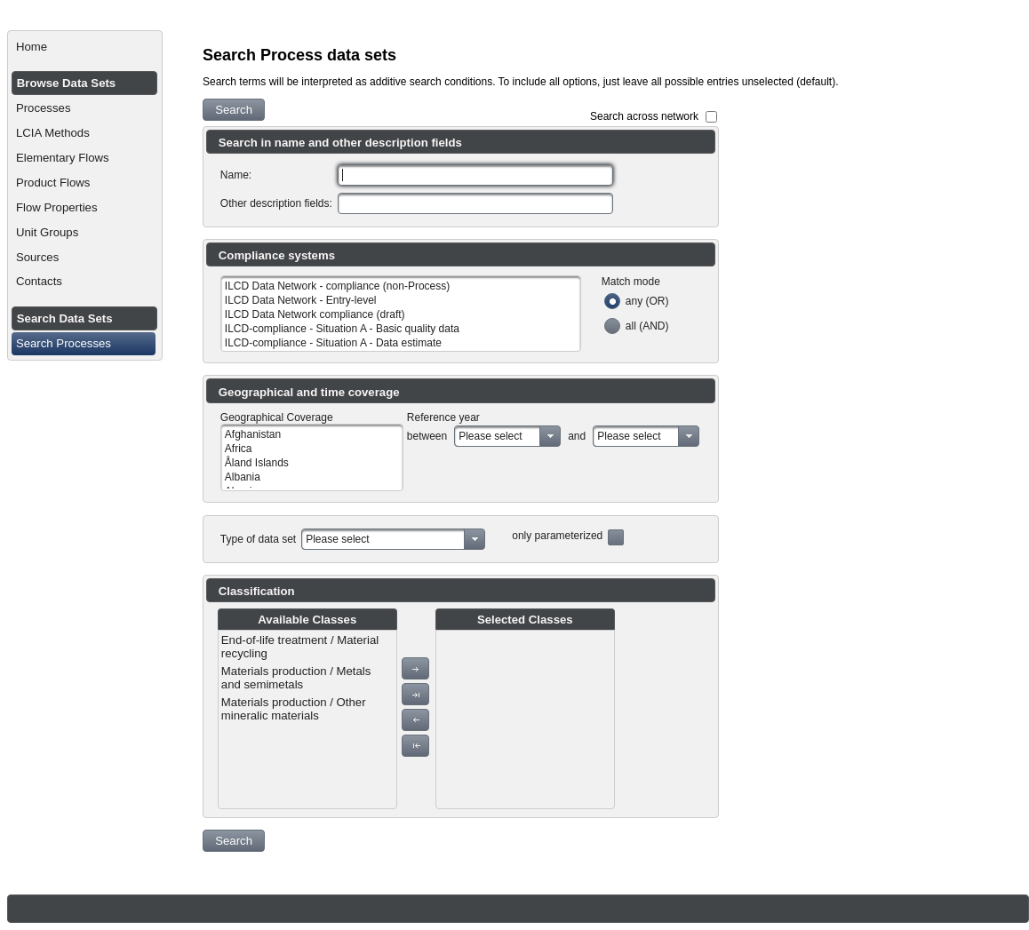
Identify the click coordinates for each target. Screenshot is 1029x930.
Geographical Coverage (276, 417)
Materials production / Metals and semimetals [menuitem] (296, 677)
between (427, 436)
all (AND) (647, 326)
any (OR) (647, 301)
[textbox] (475, 175)
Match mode (631, 281)
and (577, 436)
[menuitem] (85, 47)
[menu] (307, 719)
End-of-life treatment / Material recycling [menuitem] (300, 646)
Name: (235, 175)
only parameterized (557, 535)
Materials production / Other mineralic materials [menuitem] (293, 709)
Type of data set (258, 539)
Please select (490, 436)
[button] (234, 110)
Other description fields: (276, 203)
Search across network (644, 116)
